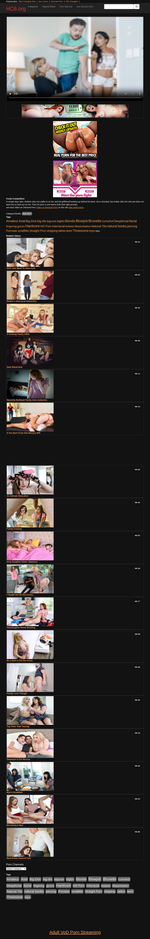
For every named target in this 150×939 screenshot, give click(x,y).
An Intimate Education (17, 496)
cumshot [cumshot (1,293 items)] (107, 221)
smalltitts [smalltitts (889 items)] (23, 230)
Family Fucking (14, 529)
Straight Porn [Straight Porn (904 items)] (37, 230)
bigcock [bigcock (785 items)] (51, 221)
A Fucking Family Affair (18, 334)
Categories (33, 6)
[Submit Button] (136, 6)
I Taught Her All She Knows (20, 595)
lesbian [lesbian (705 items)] (69, 226)
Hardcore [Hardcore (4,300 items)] (32, 226)
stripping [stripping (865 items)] (52, 230)
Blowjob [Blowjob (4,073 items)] (82, 221)
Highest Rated (48, 6)
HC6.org (16, 9)
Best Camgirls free (27, 1)
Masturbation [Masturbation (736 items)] (83, 226)
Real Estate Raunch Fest (19, 858)
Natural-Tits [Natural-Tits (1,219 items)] (99, 226)
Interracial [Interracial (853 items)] (58, 226)
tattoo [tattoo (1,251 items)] (62, 230)
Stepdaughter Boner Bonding (21, 627)
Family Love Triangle (17, 693)
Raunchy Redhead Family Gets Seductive (27, 400)
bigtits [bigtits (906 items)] (60, 221)
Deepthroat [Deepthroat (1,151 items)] (121, 221)
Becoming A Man (15, 825)
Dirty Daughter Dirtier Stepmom (22, 562)
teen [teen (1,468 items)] (69, 230)
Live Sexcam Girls (84, 6)
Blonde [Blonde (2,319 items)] (70, 221)
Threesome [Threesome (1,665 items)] (81, 231)
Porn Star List (66, 6)
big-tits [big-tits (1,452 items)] (41, 221)
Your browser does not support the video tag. (75, 59)
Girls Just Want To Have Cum (21, 268)
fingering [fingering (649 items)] (11, 226)
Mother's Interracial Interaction (22, 301)
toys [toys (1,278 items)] (92, 230)
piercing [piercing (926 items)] (132, 226)
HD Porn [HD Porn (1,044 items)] (46, 226)
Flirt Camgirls (72, 1)
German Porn (57, 1)
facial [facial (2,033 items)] (133, 221)
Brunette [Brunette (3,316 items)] (94, 221)
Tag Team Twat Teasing (18, 726)
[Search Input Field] (119, 6)
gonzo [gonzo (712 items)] (21, 226)
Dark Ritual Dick (14, 367)
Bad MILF (27, 213)
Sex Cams (43, 1)
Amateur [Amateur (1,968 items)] (12, 221)
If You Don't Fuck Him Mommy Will (23, 433)
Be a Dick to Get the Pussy (20, 660)
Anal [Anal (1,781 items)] (22, 221)
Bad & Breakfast (15, 792)
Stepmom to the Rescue (18, 759)
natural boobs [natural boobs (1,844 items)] (116, 226)
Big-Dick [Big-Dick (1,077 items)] (31, 221)
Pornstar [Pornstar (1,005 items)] (11, 230)
